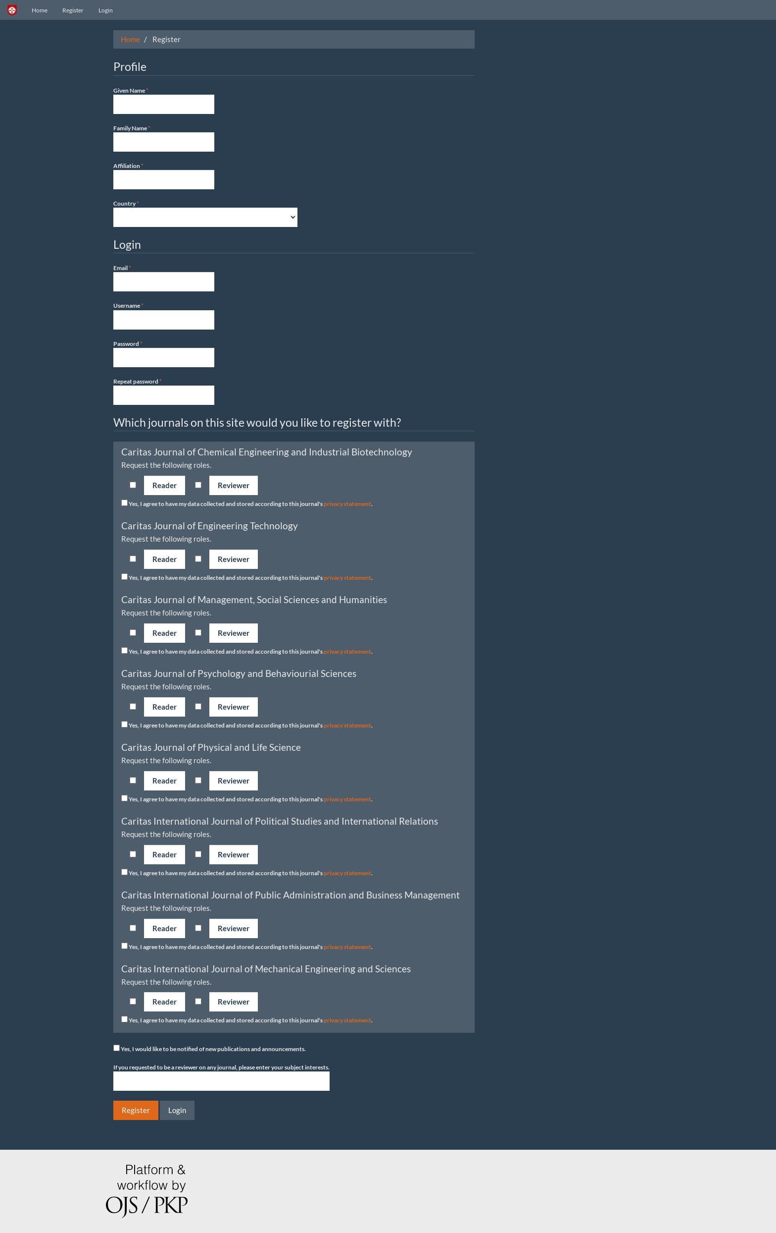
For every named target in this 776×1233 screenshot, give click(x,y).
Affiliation (163, 175)
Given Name (163, 100)
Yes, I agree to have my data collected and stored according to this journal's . (247, 503)
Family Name (163, 138)
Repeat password (163, 391)
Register (73, 10)
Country (205, 213)
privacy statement (347, 503)
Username (163, 315)
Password (163, 353)
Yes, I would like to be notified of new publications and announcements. (209, 1049)
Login (105, 10)
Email (163, 277)
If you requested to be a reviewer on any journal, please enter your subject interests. (221, 1077)
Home (40, 10)
